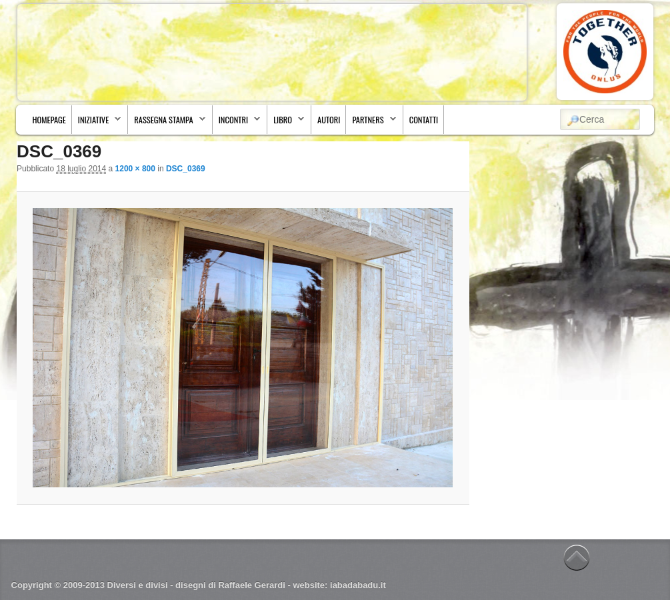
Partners (371, 123)
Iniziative (97, 123)
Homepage (48, 119)
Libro (286, 123)
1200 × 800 (135, 168)
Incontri (236, 123)
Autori (328, 119)
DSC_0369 (185, 168)
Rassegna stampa (167, 123)
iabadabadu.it (358, 585)
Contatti (424, 119)
